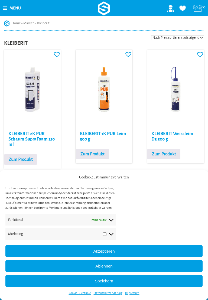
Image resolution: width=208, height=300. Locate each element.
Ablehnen (103, 266)
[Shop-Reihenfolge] (177, 37)
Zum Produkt (20, 159)
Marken (28, 23)
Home (16, 23)
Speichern (104, 281)
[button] (15, 8)
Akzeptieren (104, 251)
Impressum (132, 293)
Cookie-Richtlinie (80, 293)
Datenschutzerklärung (108, 293)
